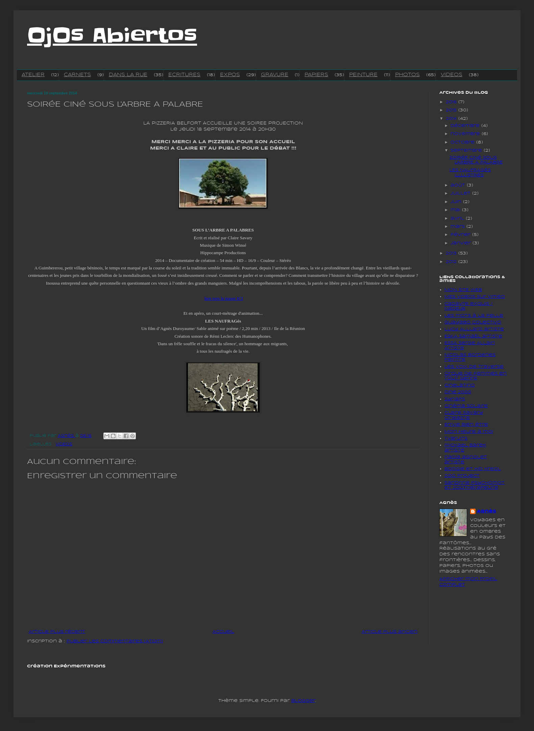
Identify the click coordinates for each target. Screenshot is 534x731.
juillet (461, 193)
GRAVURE (274, 74)
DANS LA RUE (128, 74)
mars (458, 226)
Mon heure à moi (468, 432)
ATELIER (33, 74)
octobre (463, 142)
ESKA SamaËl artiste (473, 336)
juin (457, 202)
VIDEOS (451, 74)
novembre (466, 134)
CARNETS (77, 74)
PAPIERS (316, 74)
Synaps (454, 399)
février (461, 235)
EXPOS (230, 74)
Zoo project (462, 476)
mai (456, 210)
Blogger (303, 701)
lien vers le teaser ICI (223, 298)
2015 (452, 110)
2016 (452, 102)
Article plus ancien (389, 632)
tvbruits (455, 438)
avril (458, 218)
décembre (466, 126)
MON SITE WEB (463, 290)
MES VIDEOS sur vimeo (474, 296)
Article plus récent (57, 632)
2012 (452, 262)
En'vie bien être (466, 424)
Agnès (486, 511)
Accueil (223, 632)
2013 (452, 253)
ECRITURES (184, 74)
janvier (461, 243)
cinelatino (459, 385)
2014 (452, 118)
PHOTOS (407, 74)
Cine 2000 (457, 392)
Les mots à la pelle (473, 315)
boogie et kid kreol (472, 469)
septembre (467, 150)
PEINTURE (363, 74)
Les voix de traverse (474, 367)
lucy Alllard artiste (474, 329)
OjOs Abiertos (112, 35)
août (459, 185)
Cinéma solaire (466, 406)
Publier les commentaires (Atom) (115, 641)
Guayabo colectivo (472, 322)
